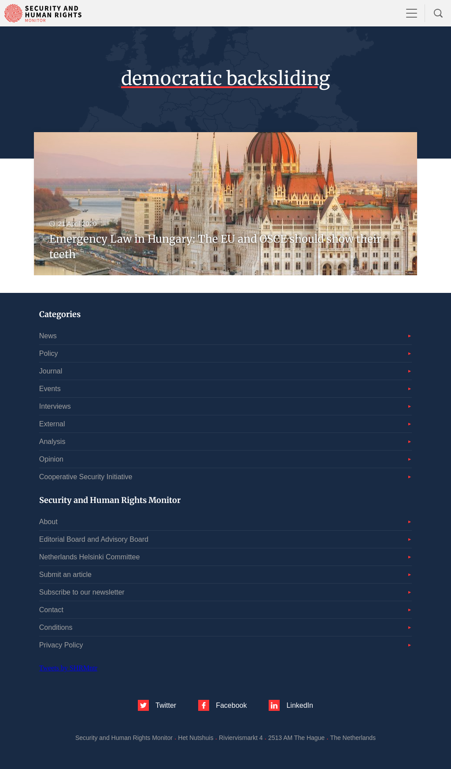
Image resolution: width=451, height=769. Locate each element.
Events (50, 388)
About (48, 521)
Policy (48, 353)
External (52, 424)
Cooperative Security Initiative (86, 477)
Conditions (56, 627)
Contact (51, 610)
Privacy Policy (61, 645)
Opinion (51, 459)
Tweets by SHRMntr (68, 668)
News (48, 336)
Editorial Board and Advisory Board (93, 539)
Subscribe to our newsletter (82, 592)
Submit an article (65, 574)
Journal (50, 371)
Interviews (55, 406)
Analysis (52, 441)
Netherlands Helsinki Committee (89, 557)
